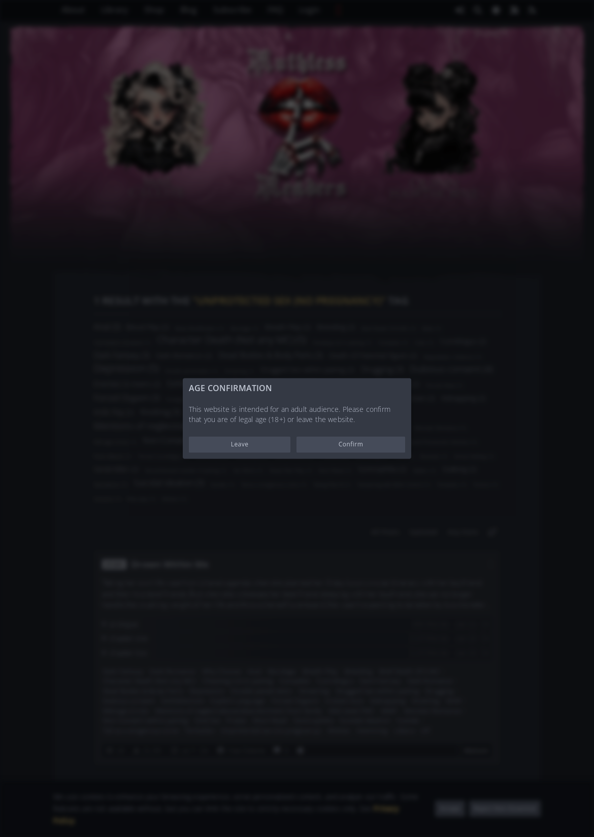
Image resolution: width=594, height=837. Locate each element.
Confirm (351, 444)
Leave (240, 444)
